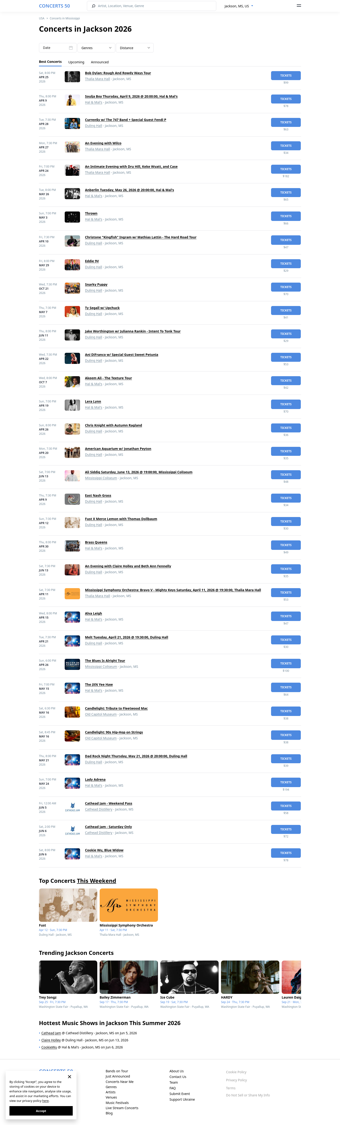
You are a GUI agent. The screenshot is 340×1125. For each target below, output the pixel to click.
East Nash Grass (98, 495)
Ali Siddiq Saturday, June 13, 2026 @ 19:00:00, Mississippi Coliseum (138, 472)
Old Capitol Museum (101, 714)
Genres (111, 1087)
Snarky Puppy (96, 284)
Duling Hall (93, 125)
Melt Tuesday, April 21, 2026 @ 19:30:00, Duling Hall (126, 637)
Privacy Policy (236, 1080)
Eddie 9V (92, 261)
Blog (109, 1113)
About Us (177, 1071)
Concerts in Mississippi (65, 18)
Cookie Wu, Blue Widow (104, 850)
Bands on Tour (117, 1071)
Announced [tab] (100, 62)
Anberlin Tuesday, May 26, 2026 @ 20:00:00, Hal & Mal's (129, 190)
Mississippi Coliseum (101, 478)
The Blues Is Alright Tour (105, 660)
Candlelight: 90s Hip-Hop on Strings (114, 732)
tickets (286, 75)
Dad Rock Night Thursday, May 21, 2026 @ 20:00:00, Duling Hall (136, 756)
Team (174, 1082)
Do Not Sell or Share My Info (248, 1095)
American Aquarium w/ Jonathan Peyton (118, 448)
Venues (111, 1097)
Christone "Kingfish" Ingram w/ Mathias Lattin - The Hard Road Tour (140, 237)
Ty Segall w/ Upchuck (102, 308)
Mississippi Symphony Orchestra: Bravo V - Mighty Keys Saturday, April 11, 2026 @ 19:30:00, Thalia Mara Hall (173, 590)
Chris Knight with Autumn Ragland (113, 425)
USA (41, 18)
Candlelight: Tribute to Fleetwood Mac (116, 708)
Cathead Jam (51, 1033)
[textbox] (96, 48)
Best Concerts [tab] (50, 61)
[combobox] (239, 6)
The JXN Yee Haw (99, 684)
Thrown (91, 213)
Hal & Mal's (93, 102)
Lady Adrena (95, 779)
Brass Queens (96, 542)
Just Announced (118, 1076)
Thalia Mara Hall (97, 79)
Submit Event (180, 1093)
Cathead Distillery (98, 809)
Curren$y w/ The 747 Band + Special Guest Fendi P (125, 119)
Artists (110, 1092)
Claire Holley (51, 1040)
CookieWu (49, 1047)
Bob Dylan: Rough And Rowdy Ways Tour (118, 73)
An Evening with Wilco (103, 143)
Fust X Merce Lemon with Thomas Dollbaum (121, 519)
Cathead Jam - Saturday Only (108, 826)
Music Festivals (117, 1102)
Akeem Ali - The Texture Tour (108, 378)
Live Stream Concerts (122, 1108)
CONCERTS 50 (54, 6)
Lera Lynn (93, 401)
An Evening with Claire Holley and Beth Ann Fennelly (128, 566)
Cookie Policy (236, 1072)
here (45, 1101)
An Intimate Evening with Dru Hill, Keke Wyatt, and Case (131, 166)
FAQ (173, 1088)
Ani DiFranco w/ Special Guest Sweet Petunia (121, 354)
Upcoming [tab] (76, 62)
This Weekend (96, 880)
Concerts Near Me (119, 1081)
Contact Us (178, 1076)
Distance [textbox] (126, 48)
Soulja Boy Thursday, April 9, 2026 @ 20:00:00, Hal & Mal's (131, 96)
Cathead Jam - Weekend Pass (108, 803)
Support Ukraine (182, 1099)
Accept (41, 1111)
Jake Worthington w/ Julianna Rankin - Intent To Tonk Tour (133, 331)
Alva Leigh (93, 613)
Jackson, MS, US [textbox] (237, 6)
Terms (230, 1088)
